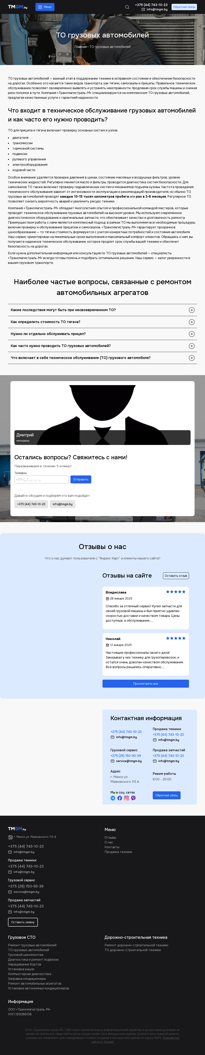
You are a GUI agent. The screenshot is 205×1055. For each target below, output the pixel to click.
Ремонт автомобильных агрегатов (34, 983)
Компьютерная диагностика (29, 974)
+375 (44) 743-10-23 (31, 504)
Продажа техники (118, 852)
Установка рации (21, 969)
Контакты (112, 847)
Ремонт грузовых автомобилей (32, 945)
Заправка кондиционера (27, 979)
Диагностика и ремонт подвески (33, 959)
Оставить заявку (23, 922)
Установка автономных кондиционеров (38, 988)
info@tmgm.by (62, 504)
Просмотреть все (145, 683)
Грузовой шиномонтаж (26, 955)
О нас (109, 842)
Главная (80, 47)
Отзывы (110, 837)
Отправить (80, 479)
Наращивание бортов (24, 964)
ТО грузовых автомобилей (28, 950)
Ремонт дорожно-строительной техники (136, 945)
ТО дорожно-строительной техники (133, 950)
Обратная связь (184, 7)
